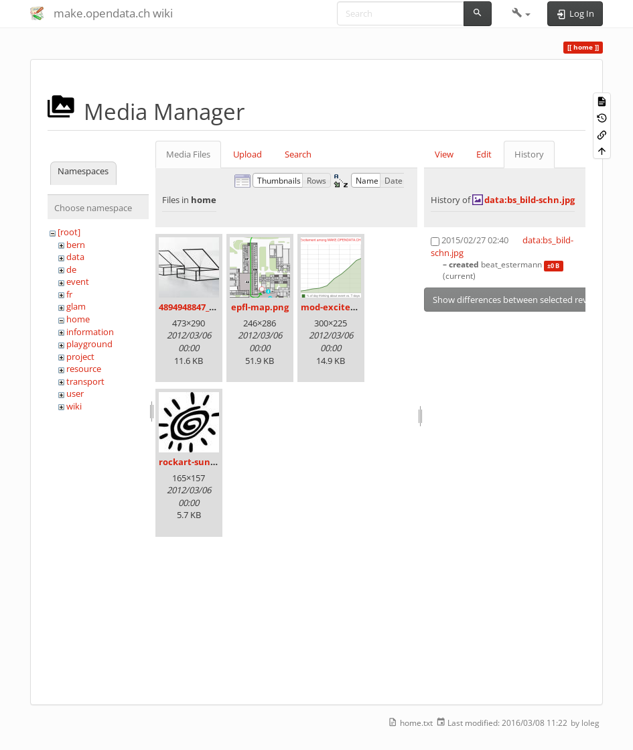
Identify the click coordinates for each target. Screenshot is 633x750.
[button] (521, 13)
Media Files (188, 154)
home (78, 319)
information (90, 332)
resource (83, 369)
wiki (74, 406)
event (77, 281)
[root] (69, 232)
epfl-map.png (260, 307)
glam (76, 306)
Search (298, 154)
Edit (484, 154)
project (80, 357)
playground (89, 344)
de (71, 269)
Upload (247, 154)
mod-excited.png (337, 307)
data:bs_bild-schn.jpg (529, 200)
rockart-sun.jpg (192, 462)
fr (69, 294)
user (75, 393)
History (529, 154)
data (75, 257)
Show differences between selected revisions (521, 300)
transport (85, 381)
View (444, 154)
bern (75, 245)
